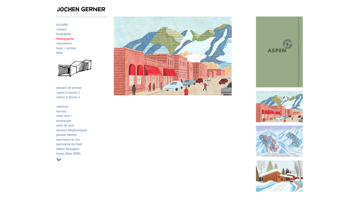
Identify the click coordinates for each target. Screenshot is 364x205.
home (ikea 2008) (68, 153)
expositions (64, 43)
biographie (63, 34)
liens (59, 52)
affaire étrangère (67, 149)
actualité (62, 24)
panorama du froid (69, 144)
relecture (62, 106)
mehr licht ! (64, 116)
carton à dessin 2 (68, 97)
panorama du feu (68, 139)
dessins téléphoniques (71, 130)
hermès (61, 111)
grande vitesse (66, 134)
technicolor (63, 120)
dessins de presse (69, 87)
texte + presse (66, 48)
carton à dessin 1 (68, 92)
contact (61, 29)
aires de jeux (65, 125)
